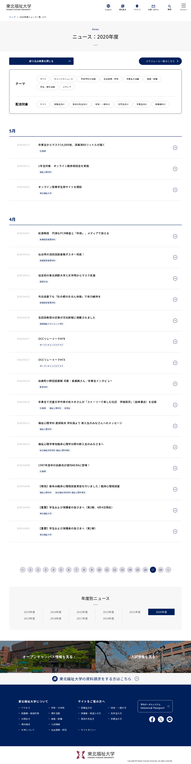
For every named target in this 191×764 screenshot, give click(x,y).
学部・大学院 (58, 708)
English (108, 9)
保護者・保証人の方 (91, 713)
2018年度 (55, 618)
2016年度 (108, 618)
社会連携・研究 (111, 78)
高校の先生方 (87, 719)
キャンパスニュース (63, 78)
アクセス (137, 9)
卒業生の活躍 (132, 78)
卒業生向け (142, 104)
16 (145, 569)
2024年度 (55, 612)
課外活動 (55, 713)
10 (99, 569)
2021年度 (135, 612)
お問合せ (25, 719)
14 (130, 569)
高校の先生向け (80, 104)
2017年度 (82, 618)
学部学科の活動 (88, 78)
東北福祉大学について (33, 701)
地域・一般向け (102, 104)
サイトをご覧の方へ (91, 701)
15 (137, 569)
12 (114, 569)
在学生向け (123, 104)
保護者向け (160, 104)
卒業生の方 (116, 719)
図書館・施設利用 (30, 713)
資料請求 (122, 9)
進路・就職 (152, 78)
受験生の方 (86, 708)
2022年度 (108, 612)
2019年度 (29, 618)
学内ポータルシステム (152, 706)
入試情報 (55, 724)
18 (160, 569)
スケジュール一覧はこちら (160, 61)
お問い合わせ (153, 9)
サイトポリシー (89, 730)
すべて (43, 78)
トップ (12, 16)
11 (107, 569)
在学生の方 (116, 713)
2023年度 (82, 612)
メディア (67, 86)
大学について (28, 730)
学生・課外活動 (47, 86)
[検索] (169, 7)
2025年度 (29, 612)
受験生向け (59, 104)
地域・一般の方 (118, 708)
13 (122, 569)
